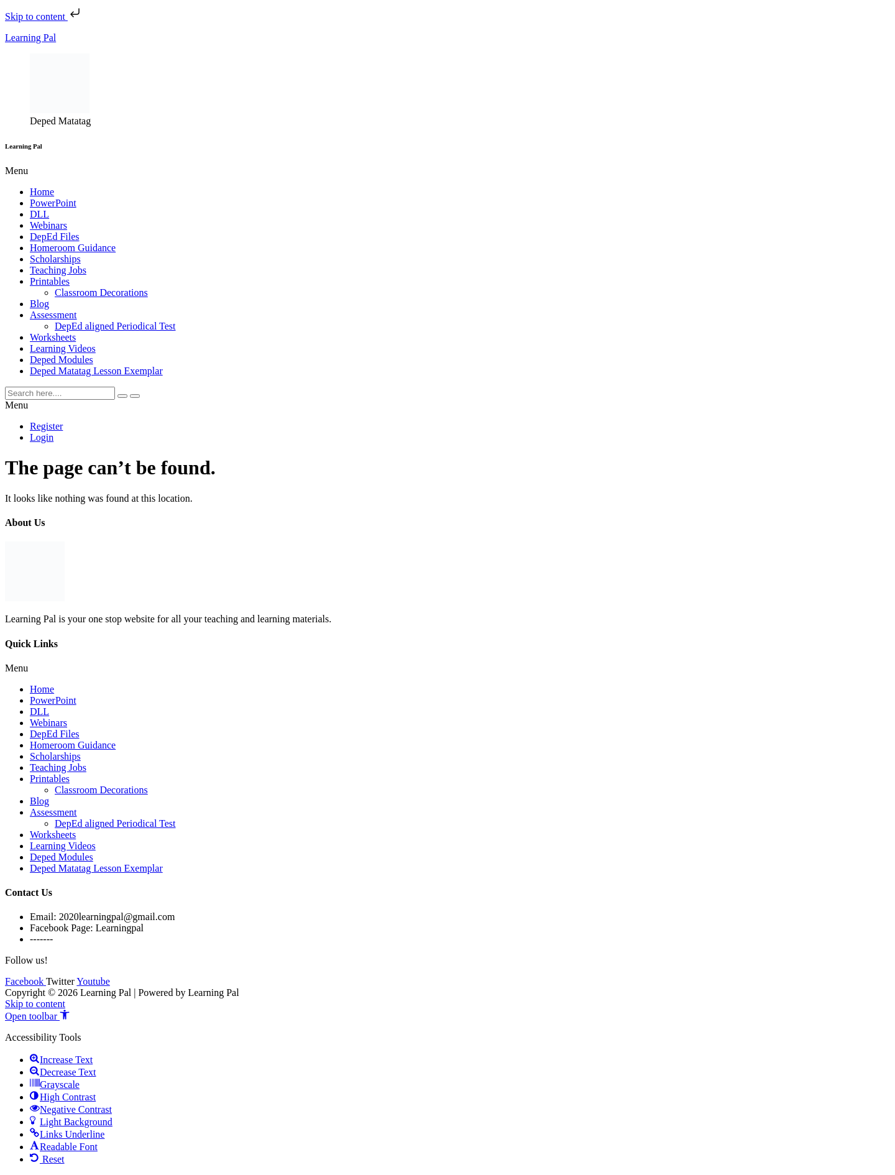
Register (46, 426)
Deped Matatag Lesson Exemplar (96, 371)
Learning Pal (30, 37)
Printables (50, 281)
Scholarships (55, 259)
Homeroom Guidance (73, 247)
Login (41, 437)
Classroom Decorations (101, 292)
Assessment (53, 315)
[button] (447, 171)
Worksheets (53, 337)
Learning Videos (63, 348)
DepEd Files (55, 236)
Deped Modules (61, 359)
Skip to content (44, 16)
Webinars (48, 225)
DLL (39, 214)
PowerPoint (53, 203)
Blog (39, 303)
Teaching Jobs (58, 270)
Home (42, 192)
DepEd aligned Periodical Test (115, 326)
